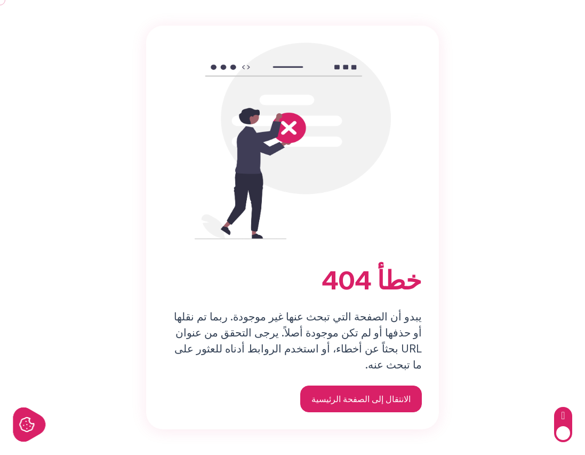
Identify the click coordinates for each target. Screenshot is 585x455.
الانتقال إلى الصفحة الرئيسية (361, 399)
